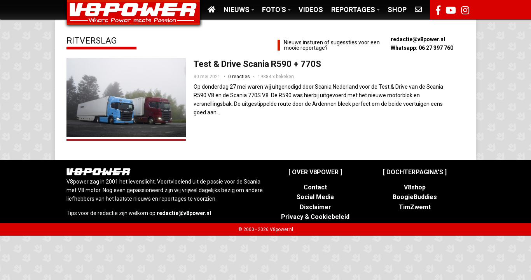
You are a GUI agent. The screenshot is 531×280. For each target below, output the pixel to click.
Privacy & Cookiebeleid (315, 216)
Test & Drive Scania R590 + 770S (257, 64)
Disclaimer (315, 207)
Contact (315, 187)
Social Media (315, 197)
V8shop (415, 187)
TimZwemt (415, 207)
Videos (311, 9)
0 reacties (239, 76)
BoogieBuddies (415, 197)
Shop (397, 9)
